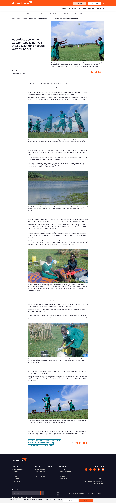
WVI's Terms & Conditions (26, 497)
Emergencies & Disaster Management (48, 440)
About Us (37, 13)
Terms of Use (101, 493)
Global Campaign (40, 471)
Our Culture (62, 469)
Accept (86, 500)
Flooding (31, 440)
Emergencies (32, 443)
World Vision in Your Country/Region (94, 481)
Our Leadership (16, 474)
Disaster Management (45, 443)
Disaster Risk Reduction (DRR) (38, 445)
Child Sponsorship (40, 469)
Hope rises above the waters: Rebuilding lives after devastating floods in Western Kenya (53, 18)
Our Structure (15, 476)
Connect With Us (99, 466)
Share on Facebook (99, 72)
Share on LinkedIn (103, 72)
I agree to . (23, 497)
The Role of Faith (40, 476)
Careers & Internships (65, 471)
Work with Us (63, 466)
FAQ (13, 483)
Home (26, 13)
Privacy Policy (91, 493)
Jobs (90, 13)
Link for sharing (92, 72)
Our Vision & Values (17, 469)
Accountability (16, 481)
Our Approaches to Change (43, 466)
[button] (103, 3)
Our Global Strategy (40, 474)
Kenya (25, 18)
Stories (63, 13)
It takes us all (78, 13)
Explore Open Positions (65, 474)
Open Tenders (63, 478)
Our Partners (15, 478)
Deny (70, 500)
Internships (62, 476)
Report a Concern (99, 483)
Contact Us (101, 478)
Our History (15, 471)
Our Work (50, 13)
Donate (80, 3)
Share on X (96, 72)
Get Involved (94, 3)
